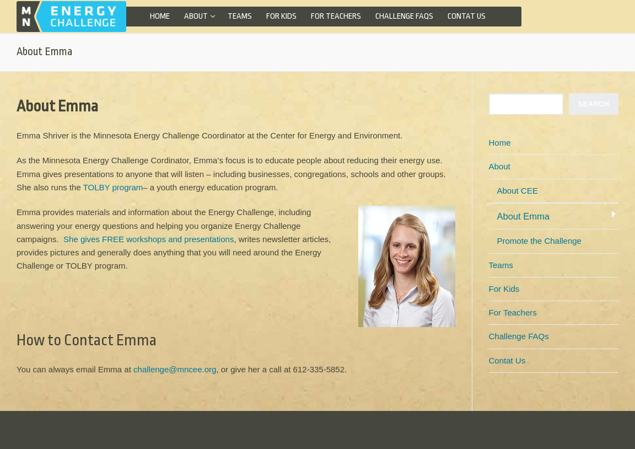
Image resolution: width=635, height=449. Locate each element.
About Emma (523, 216)
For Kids (504, 288)
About (501, 166)
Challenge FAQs (519, 336)
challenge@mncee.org (174, 369)
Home (500, 142)
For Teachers (513, 312)
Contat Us (507, 360)
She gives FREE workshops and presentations (148, 239)
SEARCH (594, 104)
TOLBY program (113, 187)
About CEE (517, 190)
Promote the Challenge (539, 240)
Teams (501, 265)
